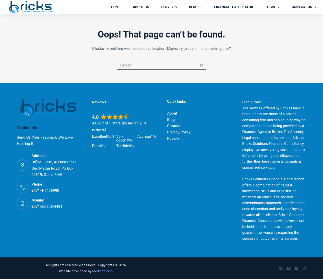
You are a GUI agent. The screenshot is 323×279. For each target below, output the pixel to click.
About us (141, 7)
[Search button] (201, 65)
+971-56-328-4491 (46, 206)
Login (273, 7)
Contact (173, 126)
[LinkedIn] (304, 268)
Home (116, 7)
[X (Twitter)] (288, 268)
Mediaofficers (102, 271)
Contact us (304, 7)
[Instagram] (296, 268)
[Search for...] (157, 65)
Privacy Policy (179, 132)
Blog (196, 7)
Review (173, 138)
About (172, 113)
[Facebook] (281, 268)
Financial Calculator (233, 7)
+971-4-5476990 (45, 190)
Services (169, 7)
